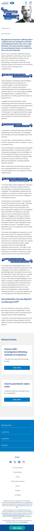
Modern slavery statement (17, 481)
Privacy (17, 477)
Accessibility (18, 495)
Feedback (17, 490)
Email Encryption (17, 472)
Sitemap (18, 486)
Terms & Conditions (18, 467)
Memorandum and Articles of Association (13, 515)
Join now (17, 527)
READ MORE (17, 368)
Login (26, 4)
